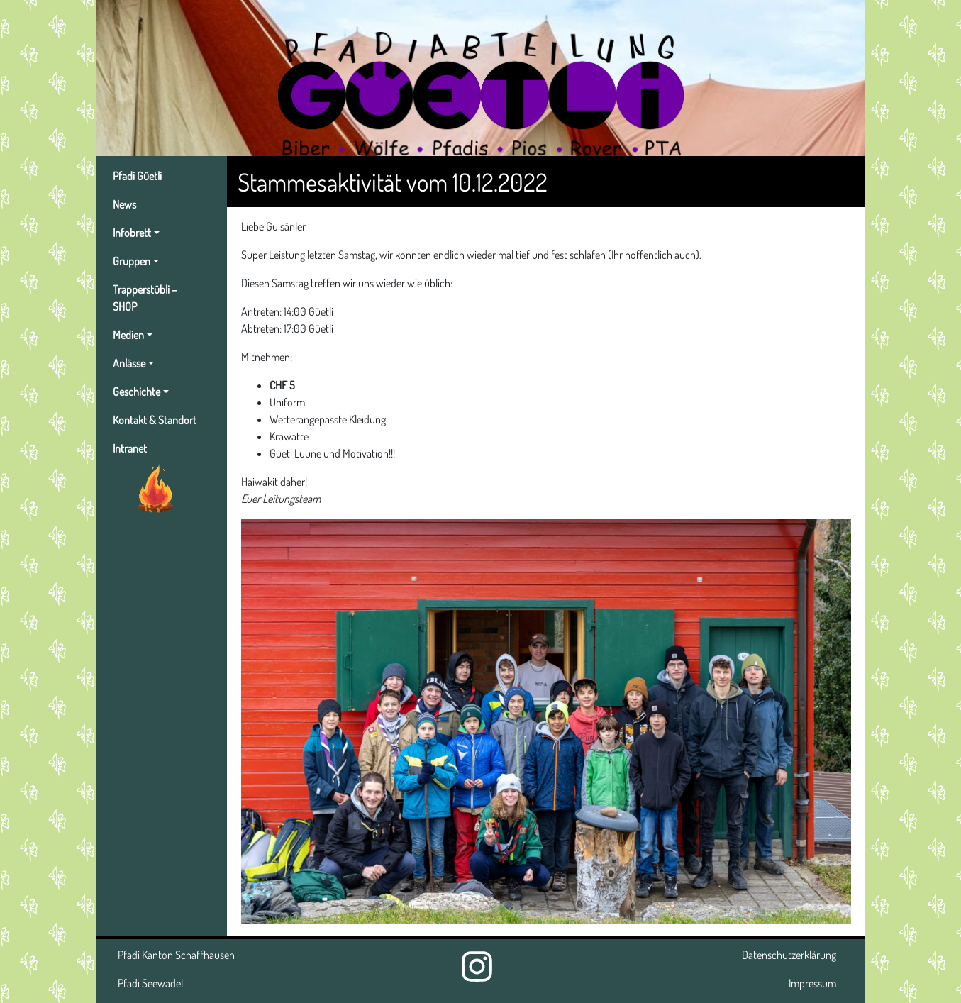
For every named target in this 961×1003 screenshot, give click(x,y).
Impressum (812, 983)
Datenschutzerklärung (789, 955)
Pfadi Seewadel (150, 983)
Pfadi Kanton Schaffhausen (176, 955)
